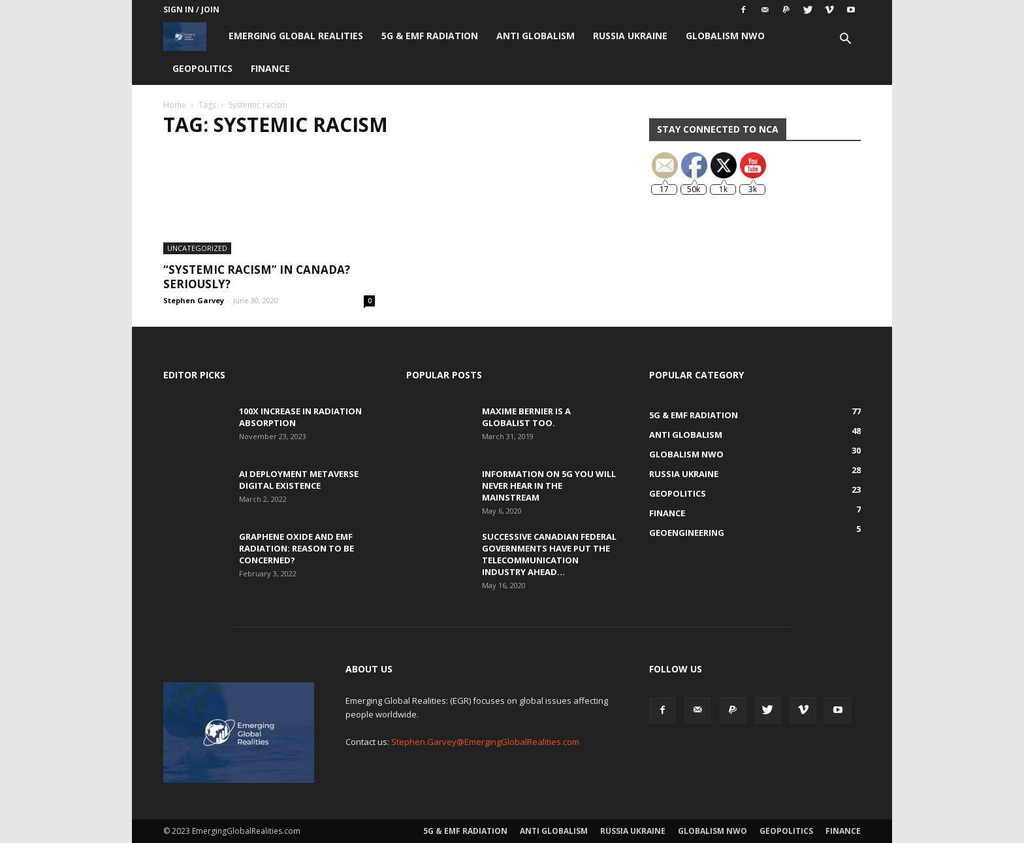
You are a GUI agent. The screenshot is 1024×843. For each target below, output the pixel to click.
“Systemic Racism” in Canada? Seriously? (256, 276)
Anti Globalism (535, 35)
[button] (845, 40)
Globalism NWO (725, 35)
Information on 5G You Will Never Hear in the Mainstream (549, 485)
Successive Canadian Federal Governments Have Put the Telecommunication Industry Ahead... (549, 554)
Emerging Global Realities (296, 35)
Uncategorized (197, 248)
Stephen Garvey (193, 300)
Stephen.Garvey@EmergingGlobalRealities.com (485, 742)
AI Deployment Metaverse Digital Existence (299, 479)
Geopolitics (202, 68)
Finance (270, 68)
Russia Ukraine (630, 35)
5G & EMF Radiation (429, 35)
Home (174, 104)
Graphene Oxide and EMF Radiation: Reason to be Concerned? (296, 548)
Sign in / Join (191, 9)
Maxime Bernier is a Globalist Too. (526, 417)
